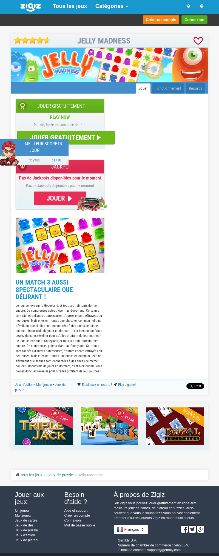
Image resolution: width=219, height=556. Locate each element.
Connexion (194, 20)
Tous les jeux (70, 6)
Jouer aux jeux (29, 498)
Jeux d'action (24, 385)
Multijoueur (44, 385)
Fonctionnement (168, 88)
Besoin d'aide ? (75, 498)
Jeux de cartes (26, 520)
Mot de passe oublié (79, 525)
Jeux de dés (24, 525)
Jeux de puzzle (26, 530)
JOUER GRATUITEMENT (66, 137)
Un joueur (22, 510)
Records (195, 88)
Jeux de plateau (27, 540)
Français (131, 529)
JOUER (60, 198)
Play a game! (127, 385)
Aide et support (76, 510)
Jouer (143, 88)
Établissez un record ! (97, 385)
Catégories (111, 6)
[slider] (32, 40)
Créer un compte (161, 20)
